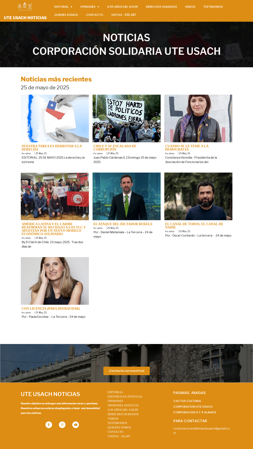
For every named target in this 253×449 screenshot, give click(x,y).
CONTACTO (115, 431)
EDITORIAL (115, 392)
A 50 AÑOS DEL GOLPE (122, 409)
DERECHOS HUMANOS (123, 414)
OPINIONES (115, 401)
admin (28, 153)
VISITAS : (118, 436)
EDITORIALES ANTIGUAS (124, 396)
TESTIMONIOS (117, 423)
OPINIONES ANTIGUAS (123, 405)
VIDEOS (112, 418)
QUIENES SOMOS (119, 427)
